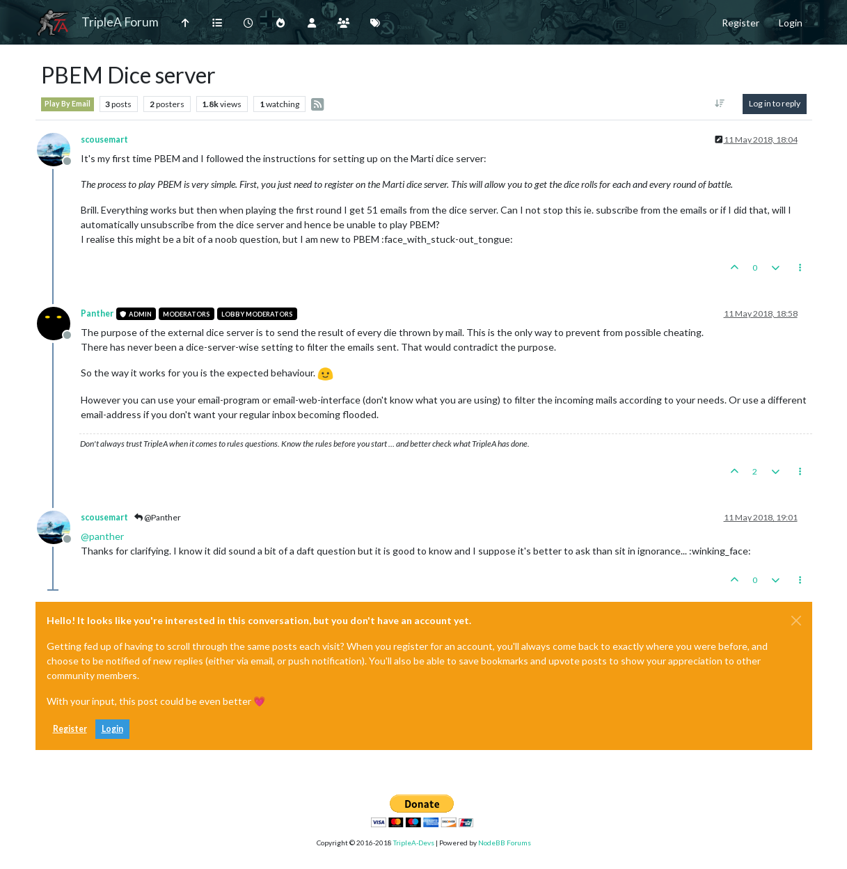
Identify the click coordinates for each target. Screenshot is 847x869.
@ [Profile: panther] (102, 536)
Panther (97, 313)
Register (70, 729)
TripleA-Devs (413, 842)
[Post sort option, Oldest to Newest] (719, 103)
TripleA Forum (120, 22)
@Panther (157, 517)
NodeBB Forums (504, 842)
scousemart (104, 139)
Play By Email (67, 103)
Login (112, 729)
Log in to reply (774, 103)
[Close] (796, 620)
